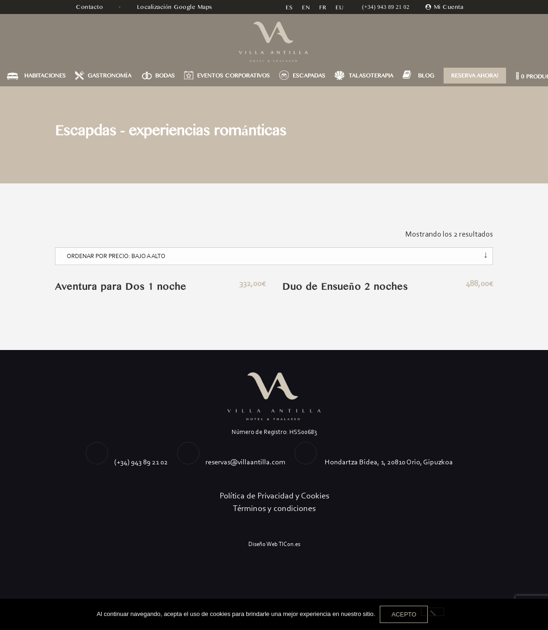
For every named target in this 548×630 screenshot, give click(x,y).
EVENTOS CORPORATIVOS (233, 75)
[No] (432, 612)
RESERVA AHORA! (475, 75)
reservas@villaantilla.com (245, 461)
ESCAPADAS (309, 75)
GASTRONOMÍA (109, 75)
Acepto (403, 614)
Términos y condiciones (274, 508)
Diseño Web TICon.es (274, 543)
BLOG (426, 75)
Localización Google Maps (176, 7)
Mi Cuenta (449, 7)
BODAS (165, 75)
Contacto (90, 7)
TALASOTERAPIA (371, 75)
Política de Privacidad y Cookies (274, 495)
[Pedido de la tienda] (274, 256)
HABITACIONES (45, 75)
